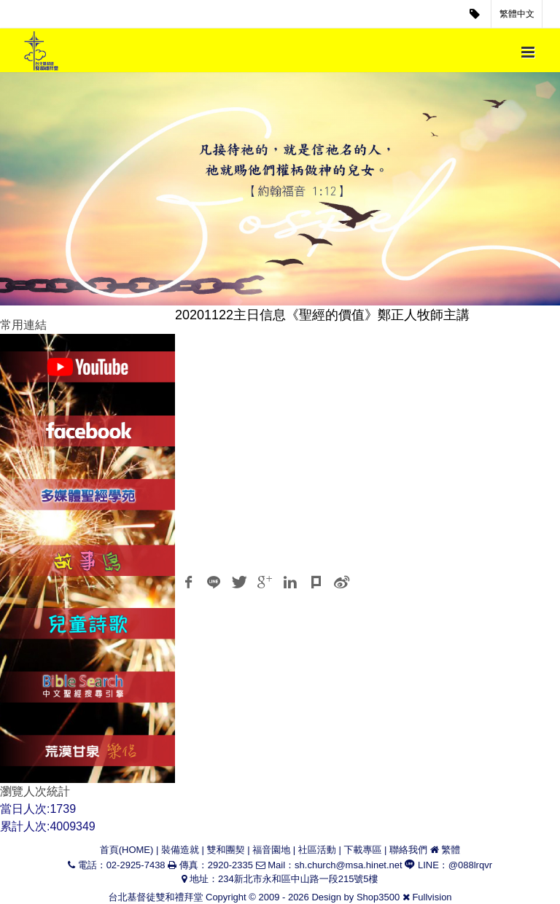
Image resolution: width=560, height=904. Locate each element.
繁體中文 (516, 14)
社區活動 (317, 849)
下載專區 (362, 849)
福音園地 (271, 849)
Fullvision (431, 897)
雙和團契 (226, 849)
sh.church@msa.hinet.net (348, 865)
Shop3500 (378, 897)
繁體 (450, 849)
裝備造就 (180, 849)
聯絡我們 (408, 849)
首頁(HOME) (127, 849)
